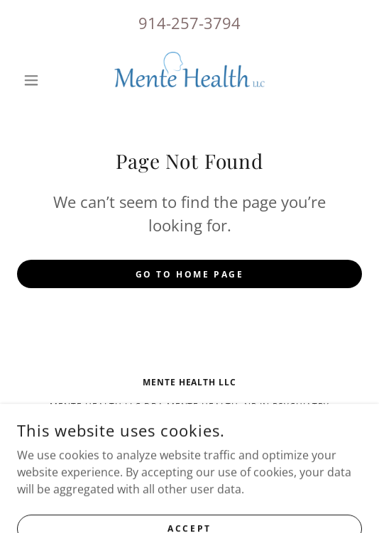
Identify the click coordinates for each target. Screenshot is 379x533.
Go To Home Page (190, 274)
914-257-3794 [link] (189, 22)
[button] (43, 80)
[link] (189, 80)
